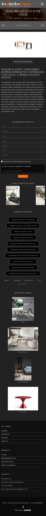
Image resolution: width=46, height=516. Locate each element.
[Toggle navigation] (42, 4)
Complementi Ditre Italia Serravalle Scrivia (23, 255)
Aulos (35, 18)
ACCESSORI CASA (7, 462)
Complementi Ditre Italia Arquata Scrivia (23, 273)
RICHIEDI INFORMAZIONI (23, 62)
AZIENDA (4, 431)
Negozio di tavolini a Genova (23, 237)
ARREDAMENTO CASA (8, 458)
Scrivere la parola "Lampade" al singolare (16, 166)
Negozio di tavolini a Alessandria (23, 219)
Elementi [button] (17, 280)
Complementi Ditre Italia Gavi (23, 261)
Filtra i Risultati (23, 25)
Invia (23, 176)
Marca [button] (6, 280)
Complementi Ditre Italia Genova (23, 267)
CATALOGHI (5, 434)
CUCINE (3, 455)
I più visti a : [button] (22, 284)
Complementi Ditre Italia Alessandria (23, 249)
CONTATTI (4, 441)
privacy (28, 161)
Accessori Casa (18, 18)
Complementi (27, 18)
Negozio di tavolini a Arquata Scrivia (23, 243)
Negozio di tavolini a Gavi (23, 231)
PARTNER (4, 438)
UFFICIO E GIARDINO (8, 465)
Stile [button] (39, 280)
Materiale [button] (29, 280)
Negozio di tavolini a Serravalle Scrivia (23, 225)
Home (10, 18)
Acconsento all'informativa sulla (17, 161)
